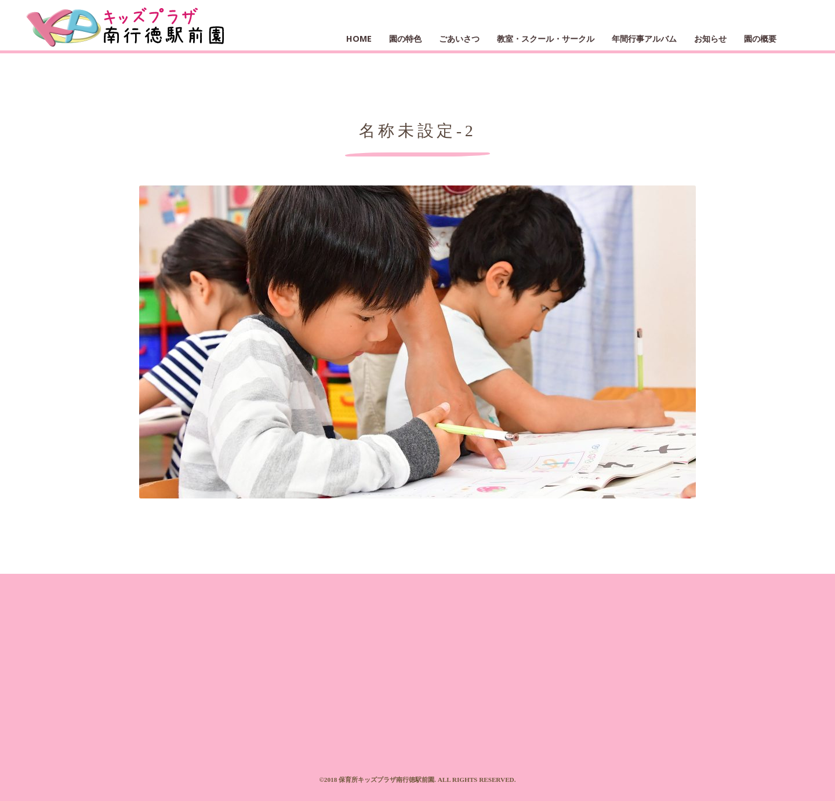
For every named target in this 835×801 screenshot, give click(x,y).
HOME (359, 38)
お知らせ (710, 38)
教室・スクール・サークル (545, 38)
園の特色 (405, 38)
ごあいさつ (459, 38)
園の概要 (760, 38)
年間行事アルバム (644, 38)
